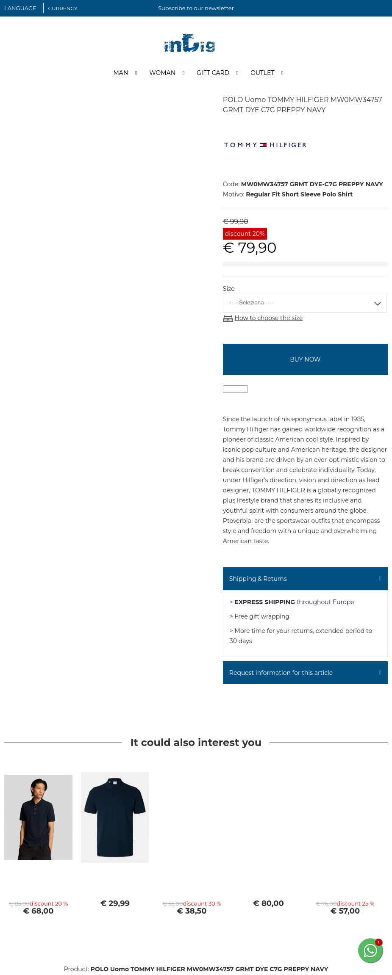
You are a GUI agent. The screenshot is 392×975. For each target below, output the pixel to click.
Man (120, 73)
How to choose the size (269, 318)
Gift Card (213, 73)
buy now (305, 360)
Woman (162, 73)
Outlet (262, 73)
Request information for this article (281, 673)
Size (229, 289)
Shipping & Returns (258, 579)
